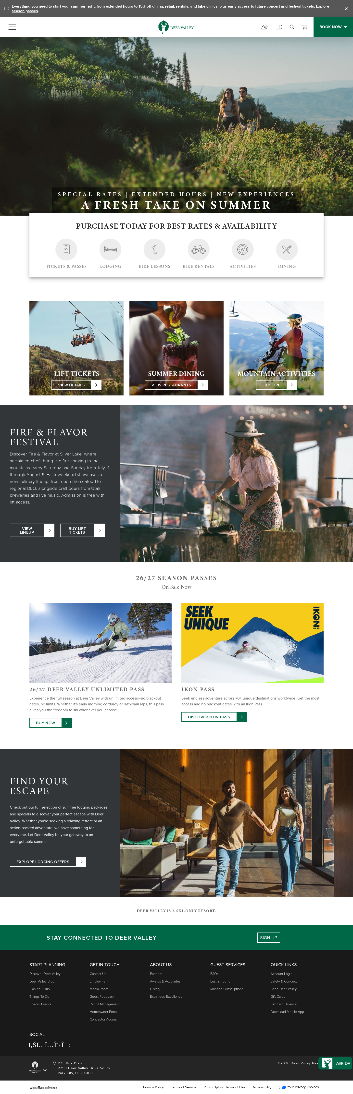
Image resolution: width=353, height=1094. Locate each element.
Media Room (99, 989)
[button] (333, 1057)
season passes (25, 11)
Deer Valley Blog (41, 981)
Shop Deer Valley (284, 989)
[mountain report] (264, 27)
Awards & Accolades (165, 981)
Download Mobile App (287, 1011)
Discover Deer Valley (45, 973)
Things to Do (39, 996)
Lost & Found (220, 981)
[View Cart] (305, 27)
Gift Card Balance (284, 1004)
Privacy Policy (153, 1087)
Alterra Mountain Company (43, 1087)
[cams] (279, 27)
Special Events (40, 1004)
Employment (99, 981)
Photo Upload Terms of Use (224, 1087)
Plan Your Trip (39, 989)
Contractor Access (103, 1019)
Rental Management (105, 1004)
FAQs (214, 973)
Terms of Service (183, 1087)
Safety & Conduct (284, 981)
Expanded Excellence (166, 996)
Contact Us (98, 973)
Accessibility (262, 1087)
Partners (156, 973)
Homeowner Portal (103, 1011)
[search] (292, 27)
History (155, 989)
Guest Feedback (102, 996)
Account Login (281, 973)
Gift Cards (278, 996)
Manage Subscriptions (226, 989)
